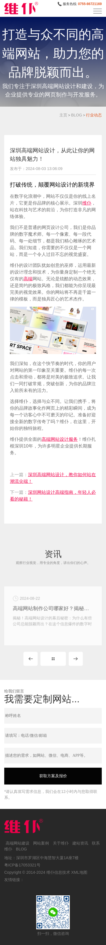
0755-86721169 (90, 4)
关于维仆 (61, 843)
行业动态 (94, 115)
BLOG (76, 115)
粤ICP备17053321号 (22, 865)
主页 (63, 115)
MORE (53, 659)
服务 (73, 439)
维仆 (86, 203)
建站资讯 (80, 843)
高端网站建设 (17, 843)
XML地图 (79, 872)
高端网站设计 (55, 439)
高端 (28, 278)
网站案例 (41, 843)
